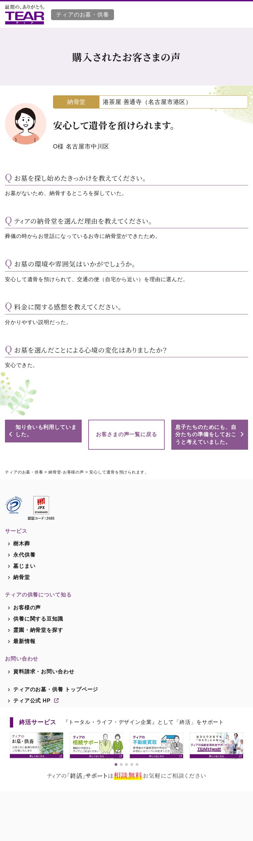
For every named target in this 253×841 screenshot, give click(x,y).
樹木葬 (21, 543)
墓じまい (24, 566)
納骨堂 (21, 577)
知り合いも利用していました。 (46, 430)
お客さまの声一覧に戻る (126, 434)
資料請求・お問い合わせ (43, 671)
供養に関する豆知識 (38, 619)
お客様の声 (27, 607)
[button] (116, 764)
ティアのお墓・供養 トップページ (55, 689)
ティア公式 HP (36, 700)
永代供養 (24, 555)
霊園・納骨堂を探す (38, 630)
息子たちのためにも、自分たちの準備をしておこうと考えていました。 (206, 434)
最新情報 (24, 641)
